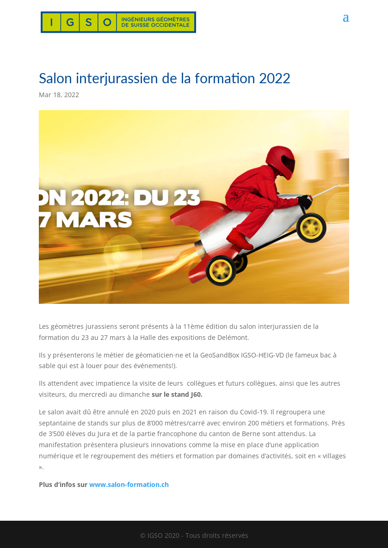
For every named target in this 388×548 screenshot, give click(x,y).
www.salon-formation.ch (129, 484)
